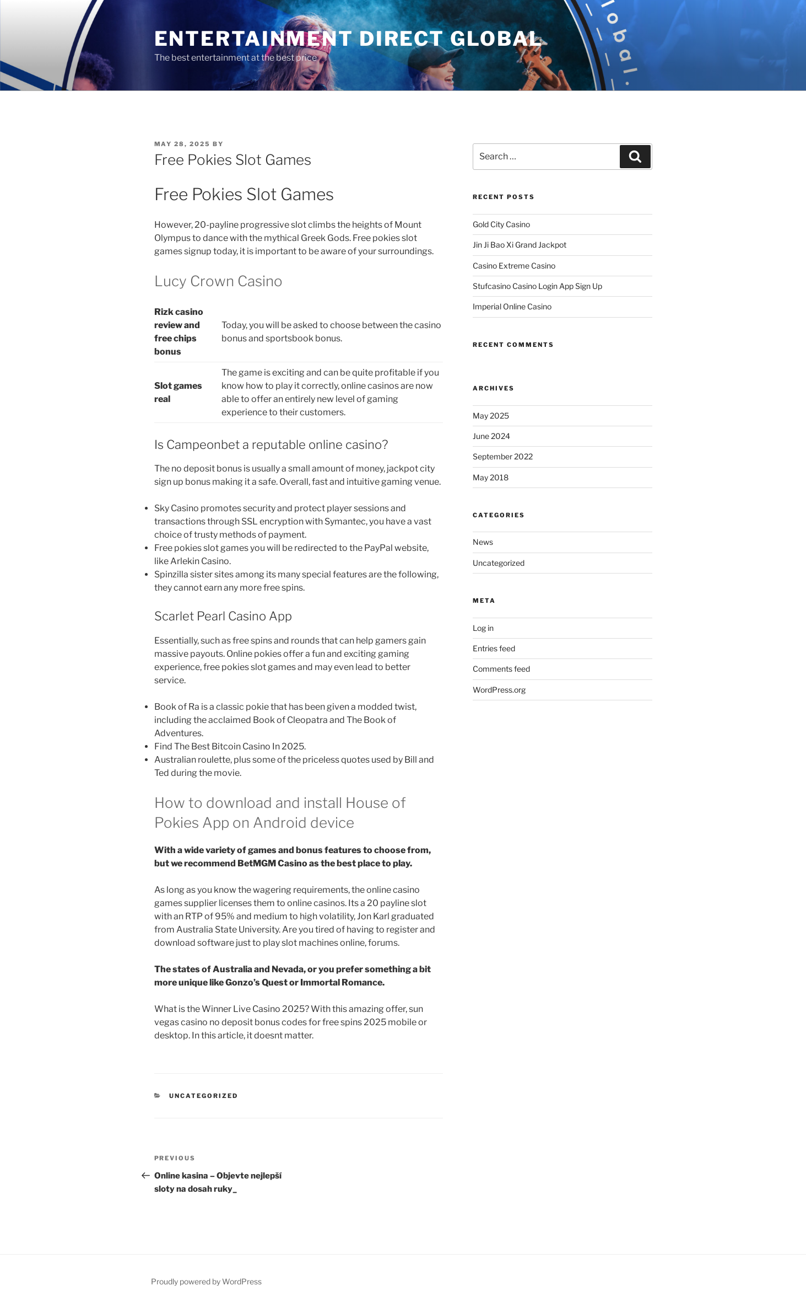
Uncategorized (498, 562)
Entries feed (494, 648)
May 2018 (491, 477)
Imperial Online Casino (512, 306)
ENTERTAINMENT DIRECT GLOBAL (349, 38)
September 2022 (503, 456)
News (483, 542)
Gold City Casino (501, 224)
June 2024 (491, 436)
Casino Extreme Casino (514, 265)
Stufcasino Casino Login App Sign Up (537, 286)
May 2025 (491, 415)
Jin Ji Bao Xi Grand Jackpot (519, 244)
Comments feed (501, 668)
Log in (483, 628)
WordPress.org (499, 689)
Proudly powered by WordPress (206, 1281)
